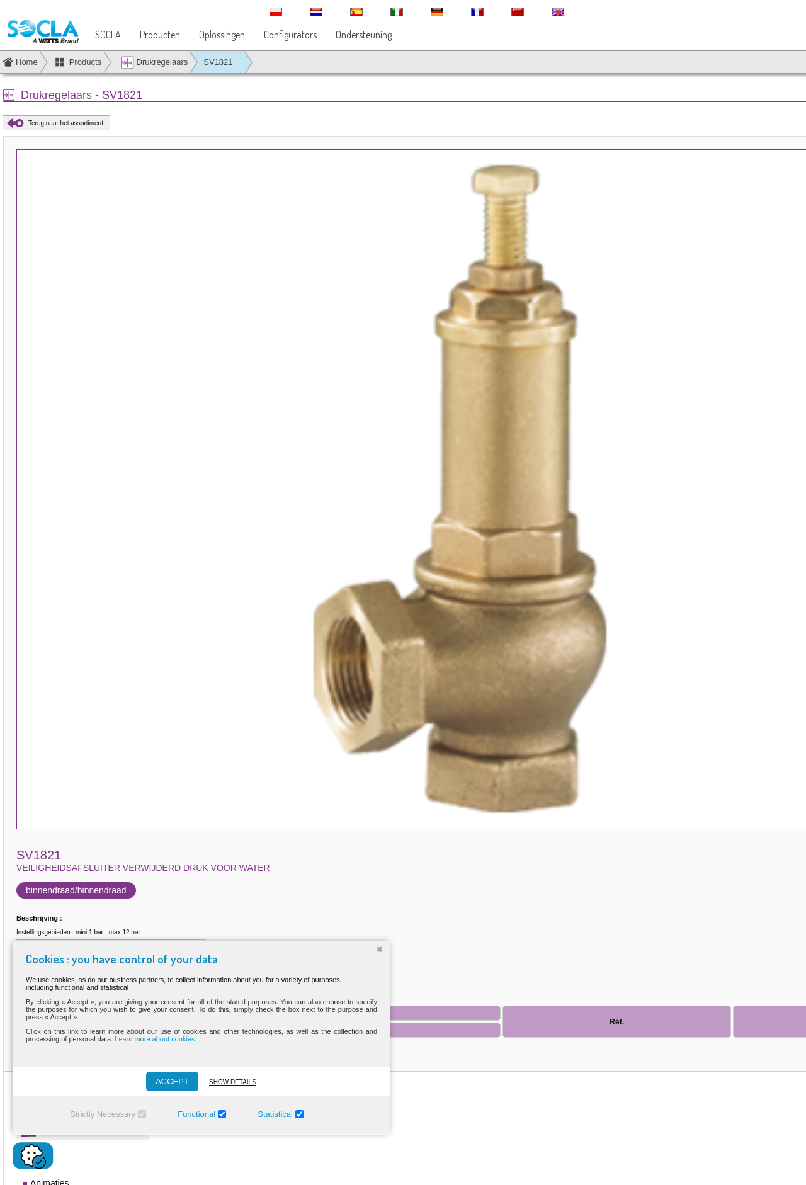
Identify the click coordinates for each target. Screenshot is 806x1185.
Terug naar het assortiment (65, 123)
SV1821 (217, 62)
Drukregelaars (154, 62)
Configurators (290, 34)
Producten (160, 34)
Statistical (275, 1114)
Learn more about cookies (155, 1039)
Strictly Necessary (102, 1114)
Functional (196, 1114)
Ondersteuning (364, 34)
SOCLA (108, 34)
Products (85, 62)
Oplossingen (222, 34)
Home (27, 62)
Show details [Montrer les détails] (232, 1082)
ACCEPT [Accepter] (172, 1081)
